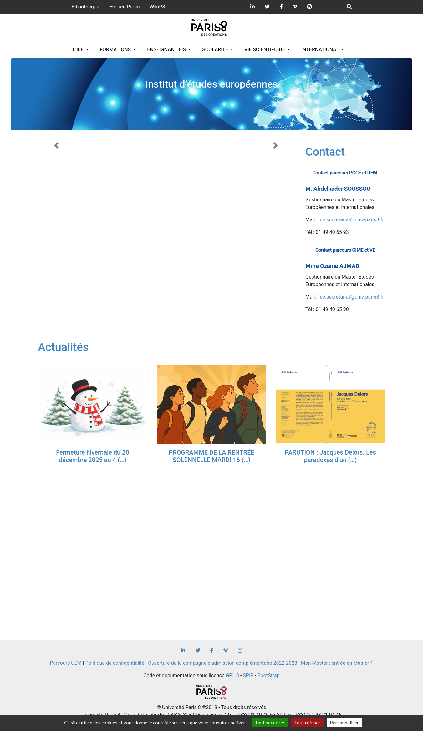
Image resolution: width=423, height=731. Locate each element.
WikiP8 (157, 7)
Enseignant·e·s (167, 50)
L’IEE (79, 50)
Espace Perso (124, 7)
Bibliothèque (85, 7)
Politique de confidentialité (115, 663)
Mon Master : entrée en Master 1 (337, 663)
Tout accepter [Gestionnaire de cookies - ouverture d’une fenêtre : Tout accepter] (270, 722)
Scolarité (215, 50)
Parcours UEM (65, 663)
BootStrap (268, 675)
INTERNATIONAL (320, 50)
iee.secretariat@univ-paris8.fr (351, 220)
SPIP (248, 675)
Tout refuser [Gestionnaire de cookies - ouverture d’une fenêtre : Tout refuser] (307, 722)
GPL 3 (232, 675)
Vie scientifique (265, 50)
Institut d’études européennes (211, 84)
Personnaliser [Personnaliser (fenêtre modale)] (344, 722)
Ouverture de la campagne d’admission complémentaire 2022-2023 (222, 663)
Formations (116, 50)
